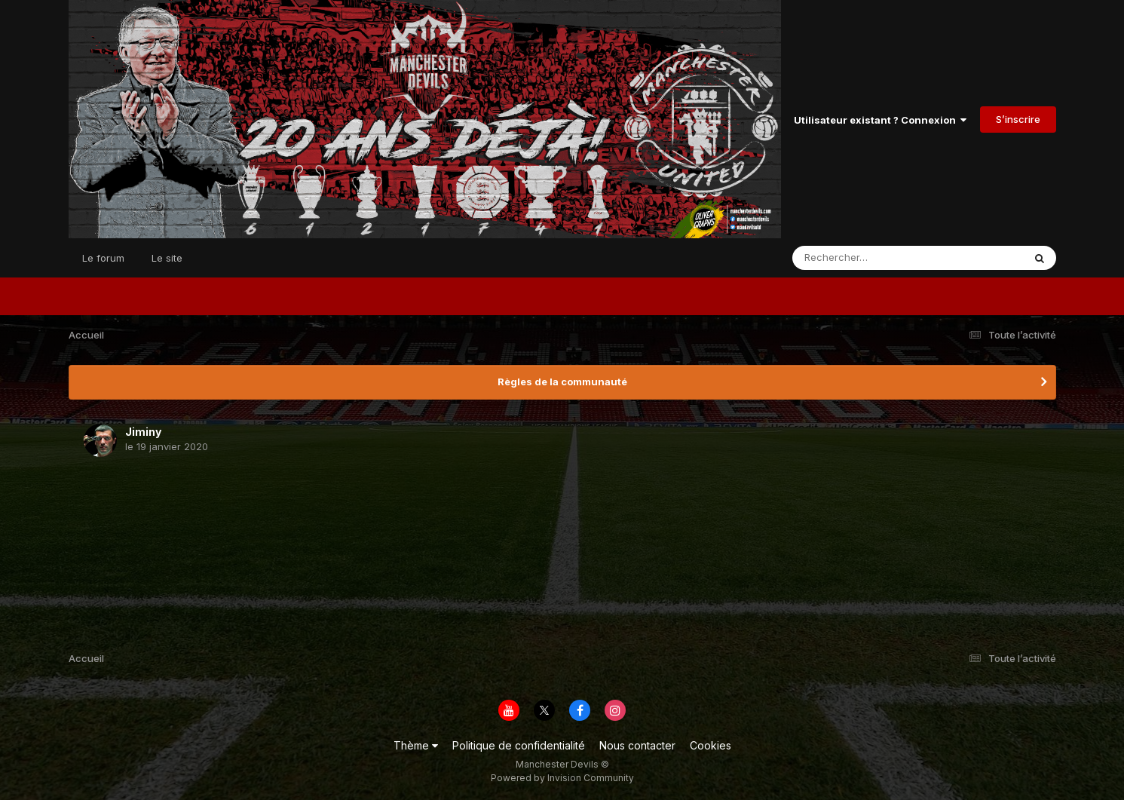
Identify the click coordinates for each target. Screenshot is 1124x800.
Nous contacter (637, 745)
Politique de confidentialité (518, 745)
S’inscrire (1018, 119)
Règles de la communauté (562, 381)
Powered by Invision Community (562, 777)
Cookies (710, 745)
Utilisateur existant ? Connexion (880, 120)
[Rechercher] (864, 258)
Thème (416, 745)
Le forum (103, 258)
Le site (167, 258)
